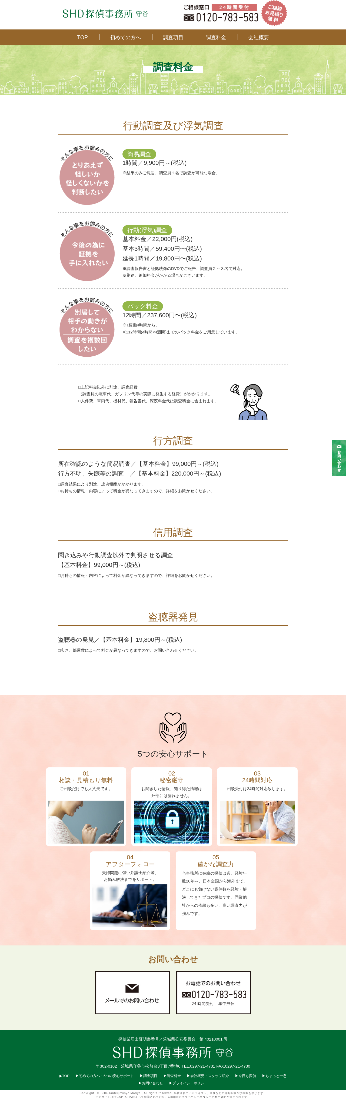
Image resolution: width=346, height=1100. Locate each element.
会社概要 (258, 37)
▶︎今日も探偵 (245, 1076)
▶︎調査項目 (148, 1076)
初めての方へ (125, 37)
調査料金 (216, 37)
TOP (82, 37)
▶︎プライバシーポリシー (188, 1083)
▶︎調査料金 (172, 1076)
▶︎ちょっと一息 (274, 1076)
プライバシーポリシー (196, 1096)
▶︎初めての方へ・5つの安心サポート (104, 1076)
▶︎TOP (64, 1076)
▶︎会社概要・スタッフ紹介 (208, 1076)
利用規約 (221, 1096)
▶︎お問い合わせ (150, 1083)
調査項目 (173, 37)
